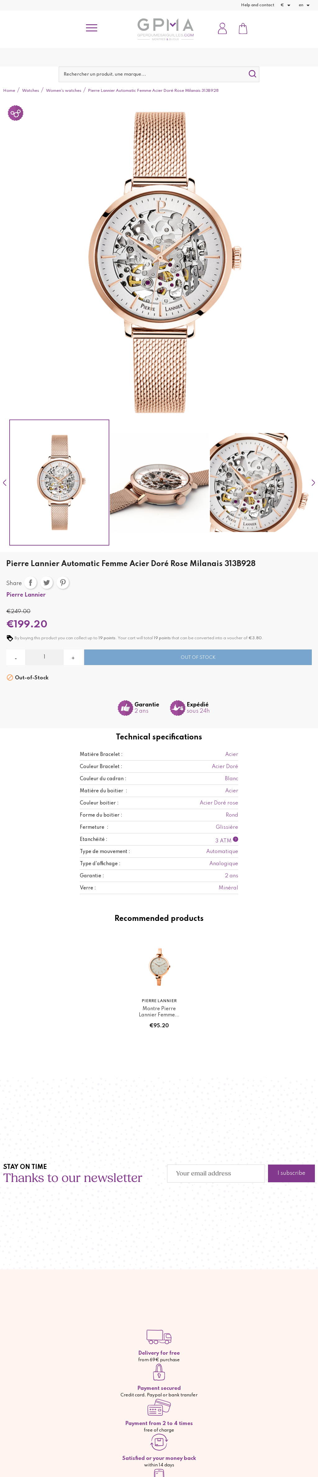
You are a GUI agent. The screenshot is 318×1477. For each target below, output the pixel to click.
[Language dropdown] (305, 5)
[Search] (159, 74)
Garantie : (92, 876)
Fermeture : (94, 827)
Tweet (46, 582)
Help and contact (257, 5)
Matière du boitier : (103, 791)
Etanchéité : (93, 839)
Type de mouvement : (105, 851)
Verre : (88, 888)
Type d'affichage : (100, 863)
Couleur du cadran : (103, 778)
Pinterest (63, 582)
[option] (59, 483)
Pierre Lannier (26, 595)
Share (30, 582)
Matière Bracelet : (101, 754)
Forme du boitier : (101, 815)
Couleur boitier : (99, 803)
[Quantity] (44, 657)
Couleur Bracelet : (101, 766)
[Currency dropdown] (286, 5)
